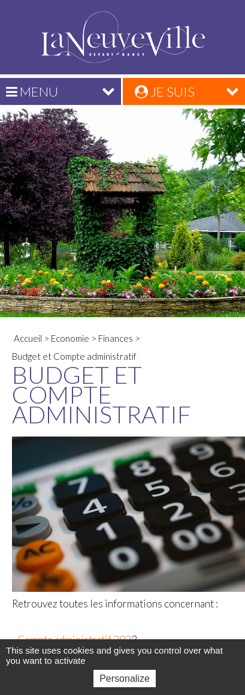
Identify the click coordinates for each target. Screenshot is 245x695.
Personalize (124, 678)
